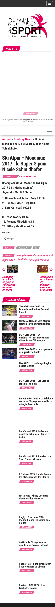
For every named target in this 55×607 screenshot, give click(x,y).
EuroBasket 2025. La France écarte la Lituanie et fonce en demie (34, 434)
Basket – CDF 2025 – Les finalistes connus (32, 587)
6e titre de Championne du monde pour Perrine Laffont (33, 544)
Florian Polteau (29, 176)
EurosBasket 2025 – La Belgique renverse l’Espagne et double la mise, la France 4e (36, 401)
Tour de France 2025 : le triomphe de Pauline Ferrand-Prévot (34, 309)
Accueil (6, 139)
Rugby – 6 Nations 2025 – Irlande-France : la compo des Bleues (34, 520)
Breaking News (23, 139)
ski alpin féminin (39, 260)
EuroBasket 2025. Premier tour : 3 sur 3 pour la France (35, 458)
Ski (36, 248)
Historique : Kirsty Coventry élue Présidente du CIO (33, 497)
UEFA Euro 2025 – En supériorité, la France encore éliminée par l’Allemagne (34, 337)
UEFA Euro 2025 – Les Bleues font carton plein (34, 382)
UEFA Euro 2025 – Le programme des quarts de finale (35, 351)
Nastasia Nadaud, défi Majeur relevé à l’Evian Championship (34, 322)
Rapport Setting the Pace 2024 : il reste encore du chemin (35, 565)
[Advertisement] (27, 81)
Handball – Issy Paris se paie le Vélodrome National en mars (8, 283)
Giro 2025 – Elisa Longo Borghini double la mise (35, 365)
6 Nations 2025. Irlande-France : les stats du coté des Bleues (35, 476)
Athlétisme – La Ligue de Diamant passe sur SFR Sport (46, 283)
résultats (21, 259)
